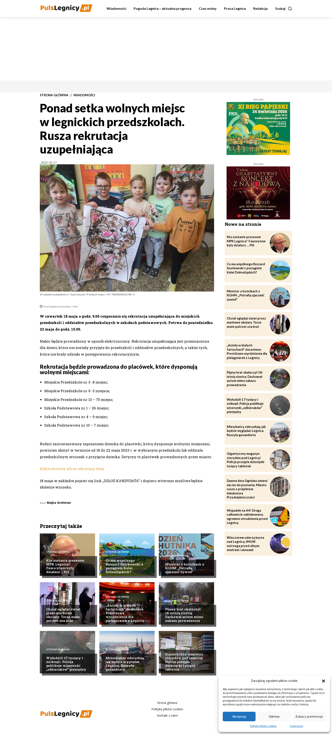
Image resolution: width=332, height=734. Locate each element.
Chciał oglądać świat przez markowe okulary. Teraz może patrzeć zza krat (63, 615)
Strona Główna (54, 95)
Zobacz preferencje (309, 717)
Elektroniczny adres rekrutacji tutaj (72, 468)
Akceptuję (239, 717)
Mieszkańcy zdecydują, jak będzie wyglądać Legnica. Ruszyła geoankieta (125, 663)
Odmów (274, 717)
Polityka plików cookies (263, 726)
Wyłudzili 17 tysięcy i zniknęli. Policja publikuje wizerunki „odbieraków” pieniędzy (66, 663)
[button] (323, 681)
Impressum (296, 726)
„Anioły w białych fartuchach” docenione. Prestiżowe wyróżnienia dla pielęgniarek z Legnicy (247, 351)
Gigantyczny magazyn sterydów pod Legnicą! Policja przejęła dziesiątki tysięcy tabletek (184, 661)
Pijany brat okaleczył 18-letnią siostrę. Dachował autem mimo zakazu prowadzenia (184, 615)
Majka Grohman (59, 503)
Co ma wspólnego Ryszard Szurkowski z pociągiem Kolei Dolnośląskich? (124, 566)
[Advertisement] (166, 48)
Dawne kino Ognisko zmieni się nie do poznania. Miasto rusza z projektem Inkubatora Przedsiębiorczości (247, 489)
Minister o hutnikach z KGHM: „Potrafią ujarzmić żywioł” (184, 568)
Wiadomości (84, 95)
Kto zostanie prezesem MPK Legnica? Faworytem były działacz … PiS (65, 566)
